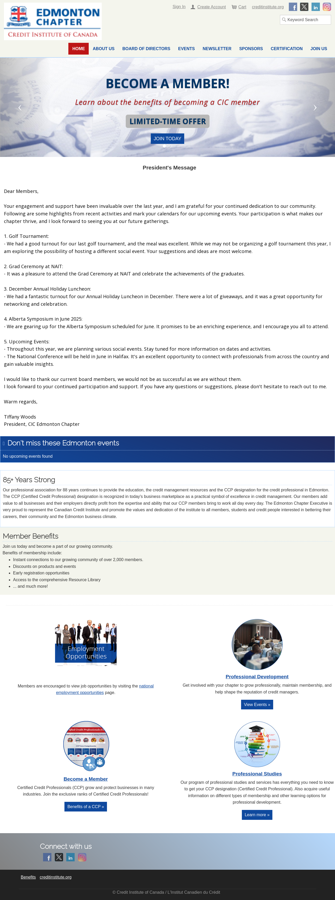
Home (78, 48)
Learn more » (257, 815)
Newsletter (217, 48)
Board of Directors (146, 48)
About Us (104, 48)
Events (186, 48)
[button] (25, 107)
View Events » (257, 704)
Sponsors (251, 48)
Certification (287, 48)
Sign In (179, 6)
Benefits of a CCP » (85, 806)
